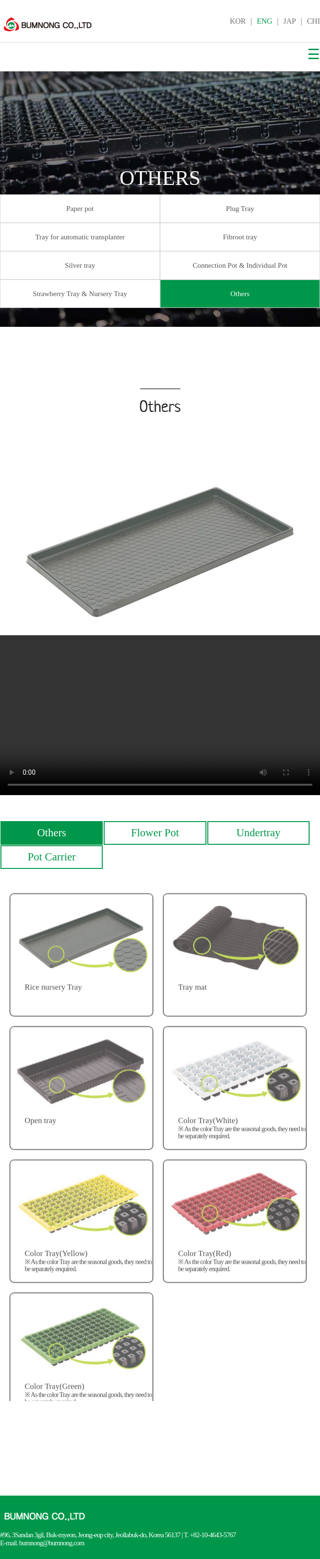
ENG (264, 21)
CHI (313, 21)
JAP (290, 21)
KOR (238, 21)
